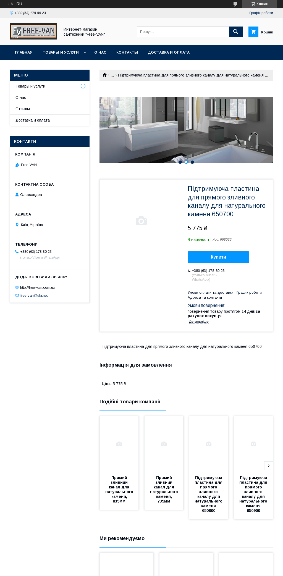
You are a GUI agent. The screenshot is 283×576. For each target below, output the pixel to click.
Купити (218, 257)
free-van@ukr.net (34, 295)
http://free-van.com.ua (37, 287)
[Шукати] (236, 32)
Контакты (127, 52)
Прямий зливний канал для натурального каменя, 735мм (164, 489)
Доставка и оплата (169, 52)
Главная (24, 52)
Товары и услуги (61, 52)
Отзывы (22, 109)
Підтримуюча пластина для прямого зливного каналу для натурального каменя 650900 (253, 494)
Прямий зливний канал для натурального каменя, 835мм (119, 489)
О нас (100, 52)
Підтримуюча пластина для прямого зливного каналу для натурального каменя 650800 (209, 494)
